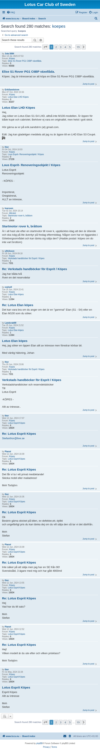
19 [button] (78, 47)
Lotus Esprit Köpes (16, 423)
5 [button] (70, 47)
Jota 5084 (9, 54)
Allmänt (12, 213)
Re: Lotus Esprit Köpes (19, 433)
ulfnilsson (9, 251)
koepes (58, 26)
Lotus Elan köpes (16, 294)
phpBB (39, 743)
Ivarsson (9, 208)
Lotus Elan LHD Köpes (18, 97)
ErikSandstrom (12, 90)
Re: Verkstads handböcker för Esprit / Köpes (34, 269)
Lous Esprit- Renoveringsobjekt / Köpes (26, 154)
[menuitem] (11, 12)
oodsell (8, 287)
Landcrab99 (10, 323)
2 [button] (56, 47)
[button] (45, 47)
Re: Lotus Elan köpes (17, 305)
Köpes (12, 58)
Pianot (8, 451)
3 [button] (60, 47)
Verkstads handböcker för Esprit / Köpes (26, 258)
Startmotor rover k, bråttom (20, 216)
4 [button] (65, 47)
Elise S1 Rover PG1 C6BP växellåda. (25, 61)
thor (7, 147)
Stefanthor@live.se (13, 438)
